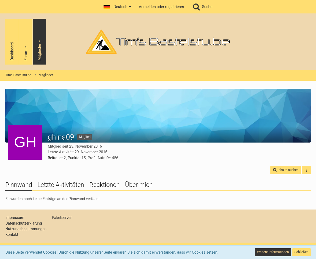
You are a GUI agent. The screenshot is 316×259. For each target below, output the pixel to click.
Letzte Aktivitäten (61, 185)
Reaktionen (104, 185)
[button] (117, 6)
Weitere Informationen (273, 252)
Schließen (301, 252)
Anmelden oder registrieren (161, 7)
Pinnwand (18, 185)
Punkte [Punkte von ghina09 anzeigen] (73, 158)
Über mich (139, 185)
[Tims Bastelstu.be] (158, 41)
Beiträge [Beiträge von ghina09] (55, 158)
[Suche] (202, 6)
